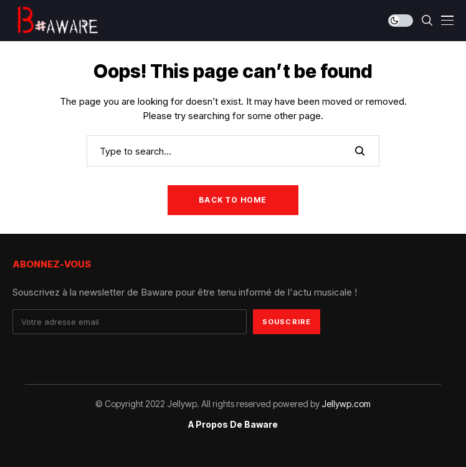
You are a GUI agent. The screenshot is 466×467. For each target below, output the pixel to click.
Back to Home (233, 200)
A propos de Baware (233, 425)
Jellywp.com (346, 403)
